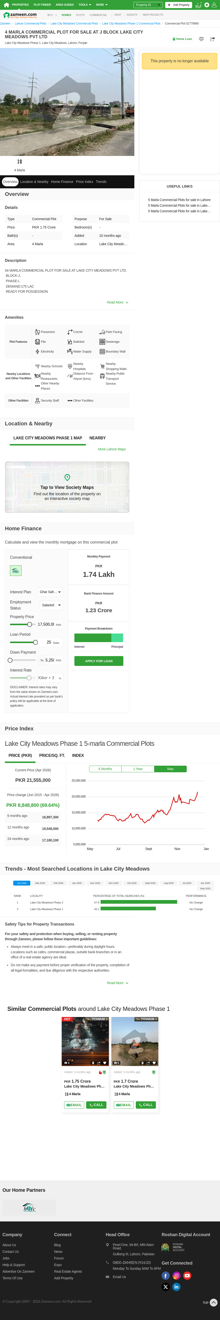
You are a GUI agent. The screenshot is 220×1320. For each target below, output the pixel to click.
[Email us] (134, 1278)
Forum (59, 1258)
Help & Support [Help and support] (13, 1265)
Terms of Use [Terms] (12, 1278)
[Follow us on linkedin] (177, 1291)
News (58, 1252)
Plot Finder (42, 4)
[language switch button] (198, 5)
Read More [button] (117, 302)
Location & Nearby (34, 182)
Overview (10, 182)
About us (9, 1245)
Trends (101, 182)
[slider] (29, 624)
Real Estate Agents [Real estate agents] (68, 1271)
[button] (50, 592)
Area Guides (65, 4)
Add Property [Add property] (63, 1278)
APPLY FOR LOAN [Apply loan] (99, 661)
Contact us (10, 1252)
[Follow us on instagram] (177, 1280)
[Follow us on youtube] (188, 1280)
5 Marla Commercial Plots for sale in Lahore (179, 200)
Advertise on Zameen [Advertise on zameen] (18, 1271)
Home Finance (62, 182)
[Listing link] (85, 1065)
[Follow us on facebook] (167, 1280)
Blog (57, 1245)
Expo (58, 1265)
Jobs (5, 1258)
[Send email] (74, 1105)
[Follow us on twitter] (167, 1291)
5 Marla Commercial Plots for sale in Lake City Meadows (179, 205)
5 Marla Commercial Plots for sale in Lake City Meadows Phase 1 (179, 211)
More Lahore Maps (112, 449)
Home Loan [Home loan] (182, 39)
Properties (20, 4)
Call (96, 1105)
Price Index (84, 182)
